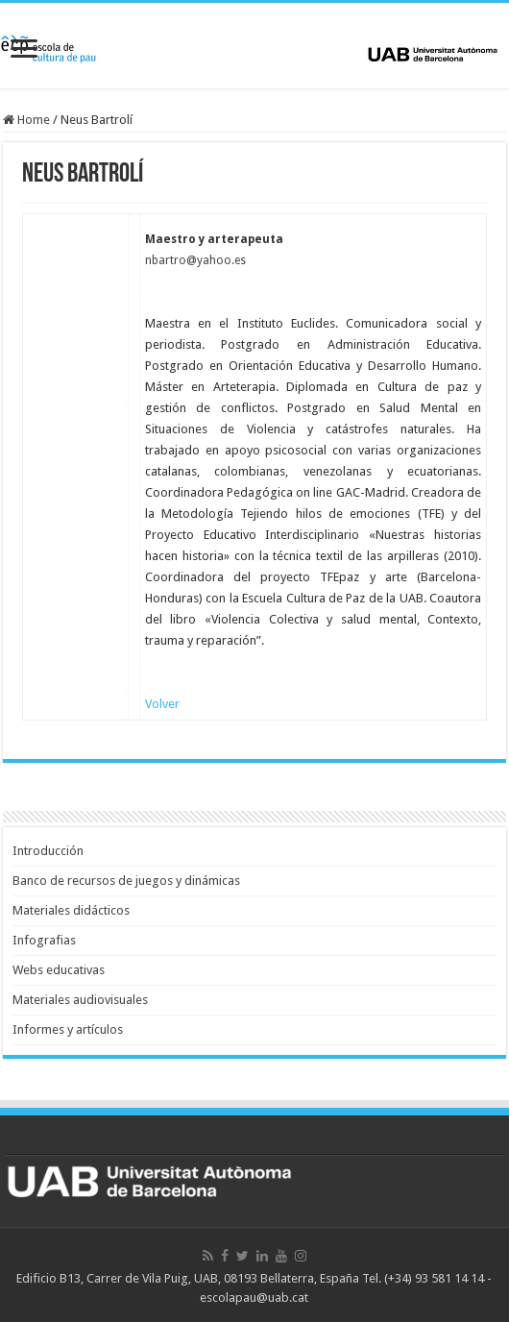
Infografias (44, 940)
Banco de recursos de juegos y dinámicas (126, 880)
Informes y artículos (67, 1029)
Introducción (48, 851)
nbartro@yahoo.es (195, 260)
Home (26, 119)
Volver (162, 704)
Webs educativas (58, 970)
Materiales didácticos (71, 910)
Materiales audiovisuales (80, 999)
